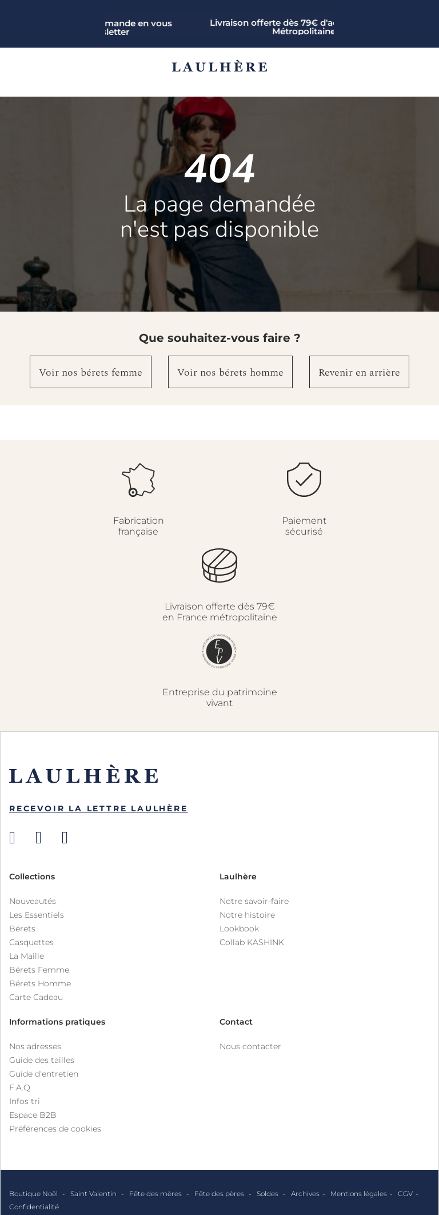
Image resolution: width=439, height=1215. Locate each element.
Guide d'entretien (43, 1074)
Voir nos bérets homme (230, 372)
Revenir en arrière (359, 372)
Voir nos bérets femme (90, 372)
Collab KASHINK (252, 942)
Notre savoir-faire (254, 901)
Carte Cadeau (36, 997)
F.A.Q (19, 1087)
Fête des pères (220, 1193)
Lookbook (239, 928)
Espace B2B (33, 1115)
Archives (305, 1193)
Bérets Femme (39, 970)
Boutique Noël (34, 1193)
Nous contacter (250, 1046)
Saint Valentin (94, 1193)
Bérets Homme (40, 983)
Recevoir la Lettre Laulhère (98, 808)
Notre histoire (247, 915)
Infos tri (24, 1101)
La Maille (26, 956)
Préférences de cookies (55, 1129)
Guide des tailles (41, 1060)
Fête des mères (156, 1193)
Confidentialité (34, 1206)
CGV (405, 1193)
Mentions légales (358, 1193)
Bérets (22, 928)
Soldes (268, 1193)
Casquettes (31, 942)
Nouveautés (32, 901)
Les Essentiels (36, 915)
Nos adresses (35, 1046)
